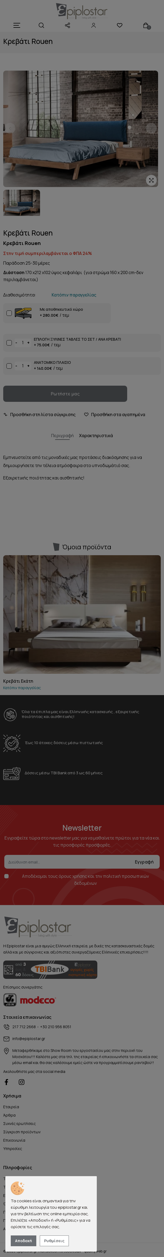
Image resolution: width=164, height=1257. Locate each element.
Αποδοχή (23, 1240)
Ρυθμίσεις (54, 1240)
